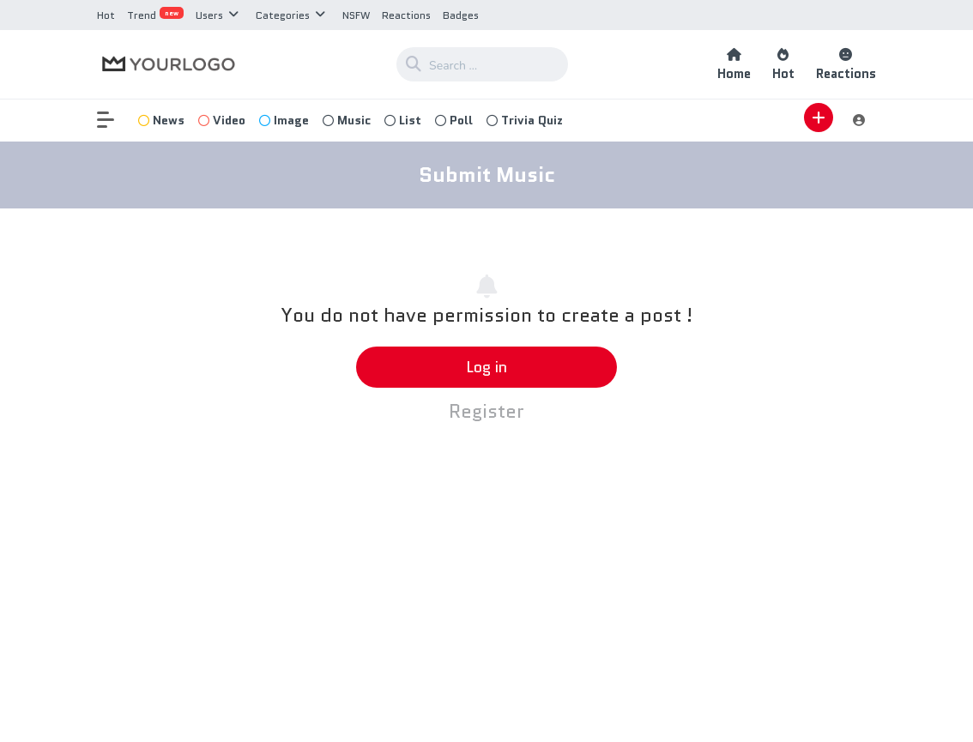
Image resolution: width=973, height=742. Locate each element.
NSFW (356, 15)
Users (209, 15)
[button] (114, 120)
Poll (454, 120)
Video (221, 120)
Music (347, 120)
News (161, 120)
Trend (155, 15)
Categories (283, 15)
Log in (486, 367)
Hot (106, 15)
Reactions (406, 15)
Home (734, 64)
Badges (461, 15)
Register (486, 411)
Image (284, 120)
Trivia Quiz (524, 120)
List (402, 120)
